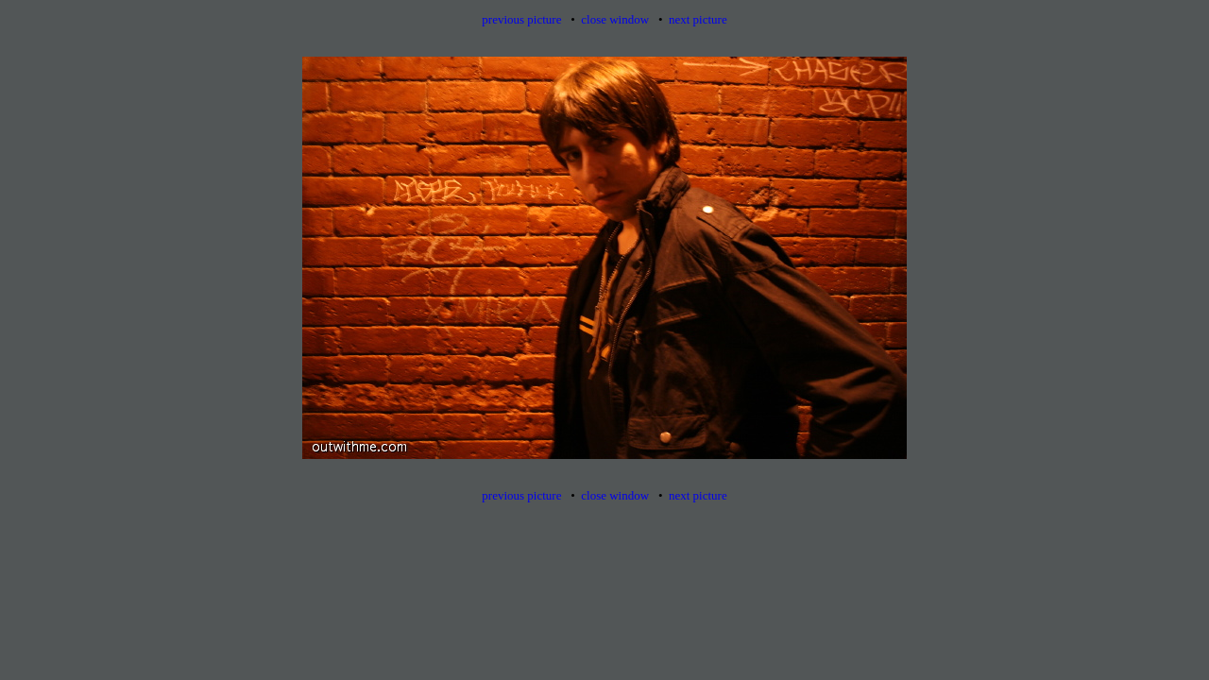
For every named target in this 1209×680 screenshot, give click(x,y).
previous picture (521, 19)
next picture (698, 19)
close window (615, 19)
